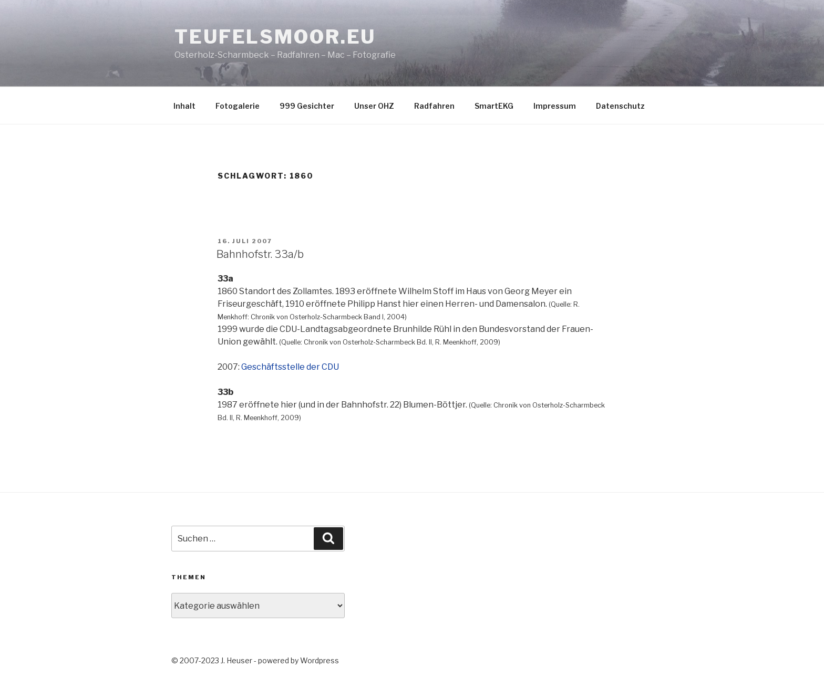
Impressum (554, 105)
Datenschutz (620, 105)
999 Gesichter (307, 105)
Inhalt (184, 105)
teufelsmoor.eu (275, 36)
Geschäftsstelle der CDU (290, 367)
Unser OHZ (374, 105)
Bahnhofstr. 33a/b (260, 254)
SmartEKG (494, 105)
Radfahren (434, 105)
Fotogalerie (237, 105)
